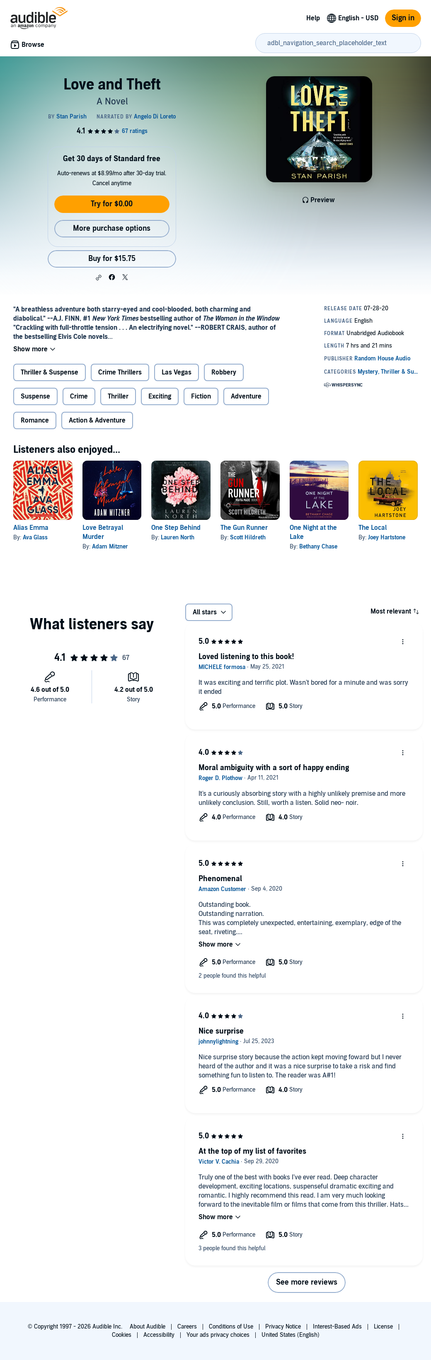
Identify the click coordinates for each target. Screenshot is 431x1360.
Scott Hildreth (248, 537)
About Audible (147, 1326)
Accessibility (158, 1334)
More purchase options (111, 228)
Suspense (35, 396)
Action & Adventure (97, 420)
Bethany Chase (318, 546)
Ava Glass (35, 537)
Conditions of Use (231, 1326)
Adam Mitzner (110, 546)
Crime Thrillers (120, 372)
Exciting (159, 396)
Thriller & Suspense (49, 372)
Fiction (201, 396)
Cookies (121, 1334)
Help (313, 18)
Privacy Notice (283, 1326)
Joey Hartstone (386, 537)
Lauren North (177, 537)
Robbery (223, 372)
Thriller (118, 396)
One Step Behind (176, 528)
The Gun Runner (244, 528)
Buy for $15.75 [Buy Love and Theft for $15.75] (112, 258)
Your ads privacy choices (217, 1334)
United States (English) (291, 1334)
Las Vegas (176, 372)
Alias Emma (30, 528)
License (383, 1326)
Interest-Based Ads (337, 1326)
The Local (372, 528)
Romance (35, 420)
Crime (79, 396)
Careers (187, 1326)
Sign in (403, 18)
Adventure (246, 396)
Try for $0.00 (112, 204)
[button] (98, 277)
